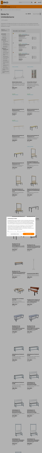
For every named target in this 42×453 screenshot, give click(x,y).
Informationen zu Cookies (12, 231)
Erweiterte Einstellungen (21, 231)
